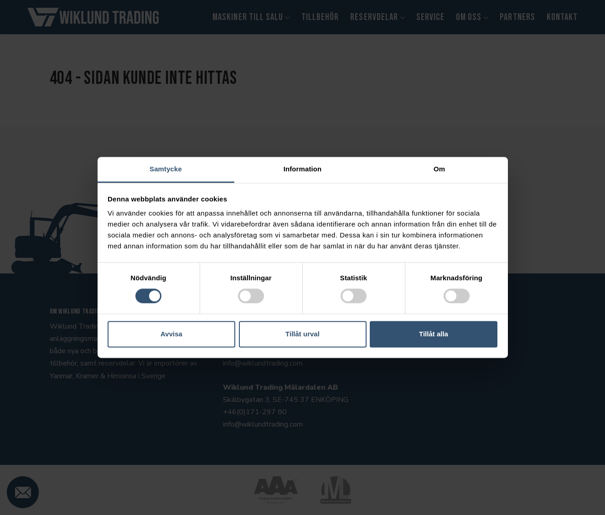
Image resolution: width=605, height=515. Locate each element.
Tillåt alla (433, 334)
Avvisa (171, 334)
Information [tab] (303, 169)
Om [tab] (439, 169)
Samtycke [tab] (166, 169)
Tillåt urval (302, 334)
